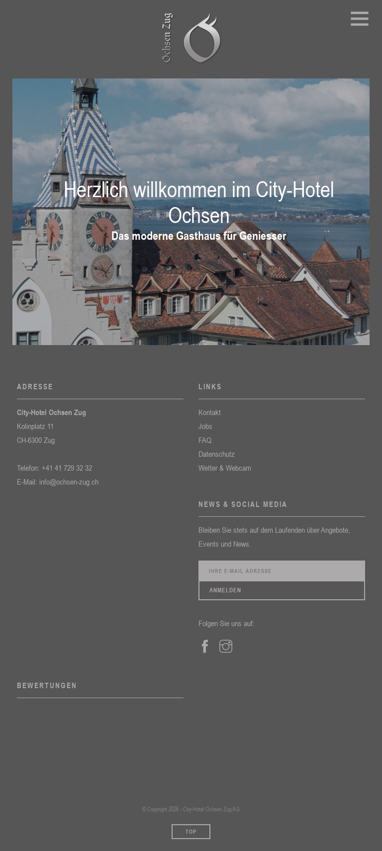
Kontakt (209, 412)
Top (191, 832)
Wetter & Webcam (224, 467)
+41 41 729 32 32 (67, 467)
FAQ (204, 439)
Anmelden (225, 590)
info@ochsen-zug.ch (68, 481)
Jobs (205, 426)
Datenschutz (216, 453)
